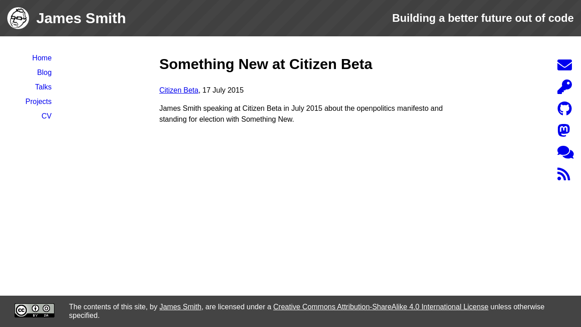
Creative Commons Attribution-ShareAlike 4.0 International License (380, 307)
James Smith (180, 307)
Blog (44, 72)
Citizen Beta (178, 90)
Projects (38, 101)
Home (42, 58)
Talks (43, 87)
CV (47, 116)
